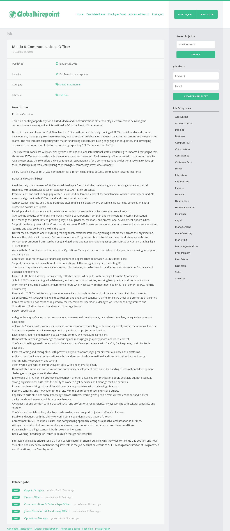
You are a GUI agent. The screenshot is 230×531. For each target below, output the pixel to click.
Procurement (182, 252)
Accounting (181, 116)
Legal (178, 220)
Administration (183, 123)
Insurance (181, 213)
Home (80, 14)
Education (181, 175)
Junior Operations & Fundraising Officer (47, 511)
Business (180, 136)
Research (180, 265)
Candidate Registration (19, 528)
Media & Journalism (69, 84)
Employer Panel (117, 14)
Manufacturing (183, 233)
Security (180, 278)
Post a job (185, 14)
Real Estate (181, 259)
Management (183, 226)
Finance (179, 188)
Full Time (64, 95)
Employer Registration (46, 528)
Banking (180, 129)
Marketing (181, 239)
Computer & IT (183, 142)
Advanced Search (139, 14)
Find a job (207, 14)
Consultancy (182, 155)
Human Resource (185, 207)
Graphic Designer (34, 490)
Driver (178, 168)
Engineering (182, 181)
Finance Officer (33, 497)
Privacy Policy (102, 528)
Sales (178, 272)
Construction (182, 149)
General (180, 194)
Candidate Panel (95, 14)
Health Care (182, 201)
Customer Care (183, 162)
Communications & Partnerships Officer (47, 504)
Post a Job (157, 14)
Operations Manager (36, 518)
